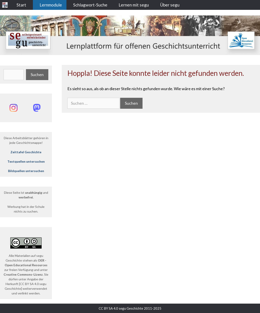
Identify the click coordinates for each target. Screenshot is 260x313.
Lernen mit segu (134, 4)
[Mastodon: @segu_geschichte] (37, 108)
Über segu (169, 4)
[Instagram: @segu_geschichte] (13, 108)
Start (21, 4)
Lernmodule (51, 4)
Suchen (37, 74)
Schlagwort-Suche (90, 4)
